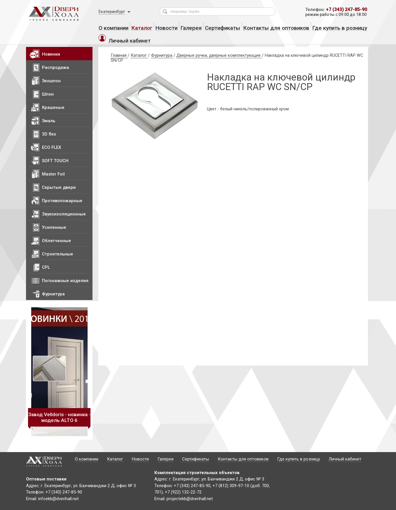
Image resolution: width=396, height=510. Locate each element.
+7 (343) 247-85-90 (344, 10)
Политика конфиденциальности (91, 505)
